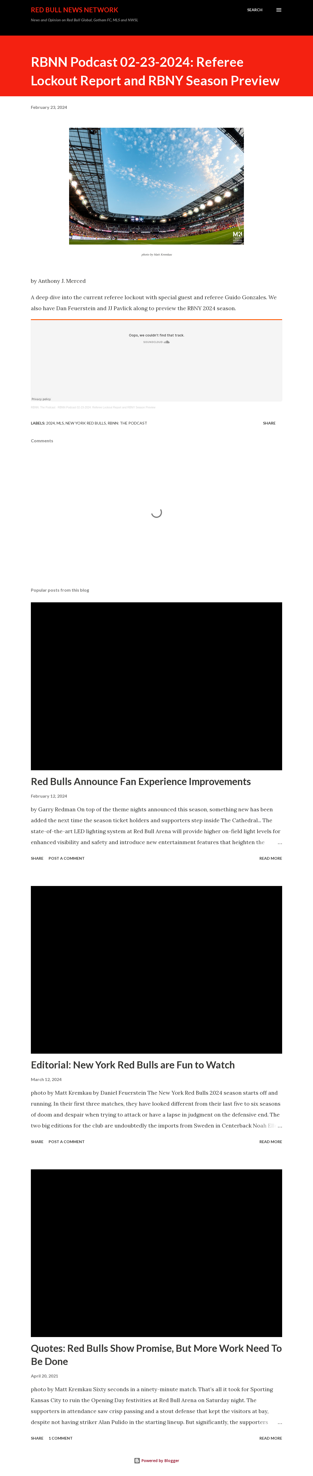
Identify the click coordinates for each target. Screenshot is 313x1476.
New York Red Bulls (86, 423)
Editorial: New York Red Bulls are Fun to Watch (133, 1065)
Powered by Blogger (156, 1460)
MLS (60, 423)
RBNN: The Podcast (43, 407)
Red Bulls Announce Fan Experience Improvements (141, 781)
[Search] (254, 10)
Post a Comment (67, 858)
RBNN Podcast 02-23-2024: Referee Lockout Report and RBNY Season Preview (106, 407)
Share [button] (269, 423)
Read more (270, 858)
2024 (50, 423)
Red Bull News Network (74, 10)
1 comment (61, 1438)
